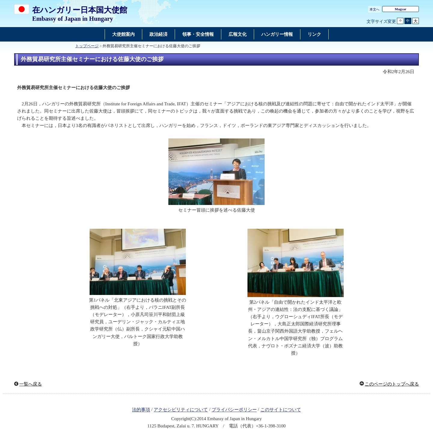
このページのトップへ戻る (392, 384)
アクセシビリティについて (181, 410)
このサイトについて (280, 410)
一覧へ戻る (30, 384)
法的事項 (141, 410)
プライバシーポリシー (234, 410)
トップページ (87, 46)
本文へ (374, 9)
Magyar (400, 9)
